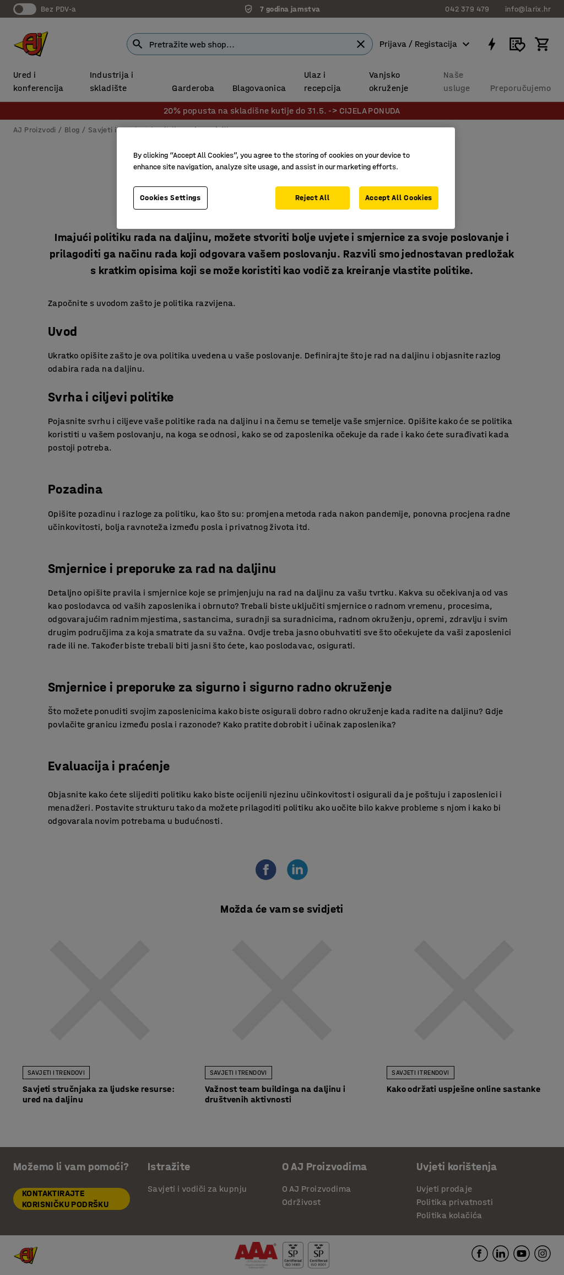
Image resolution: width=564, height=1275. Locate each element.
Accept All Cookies (399, 197)
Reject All (312, 197)
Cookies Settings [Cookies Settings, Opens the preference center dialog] (170, 197)
